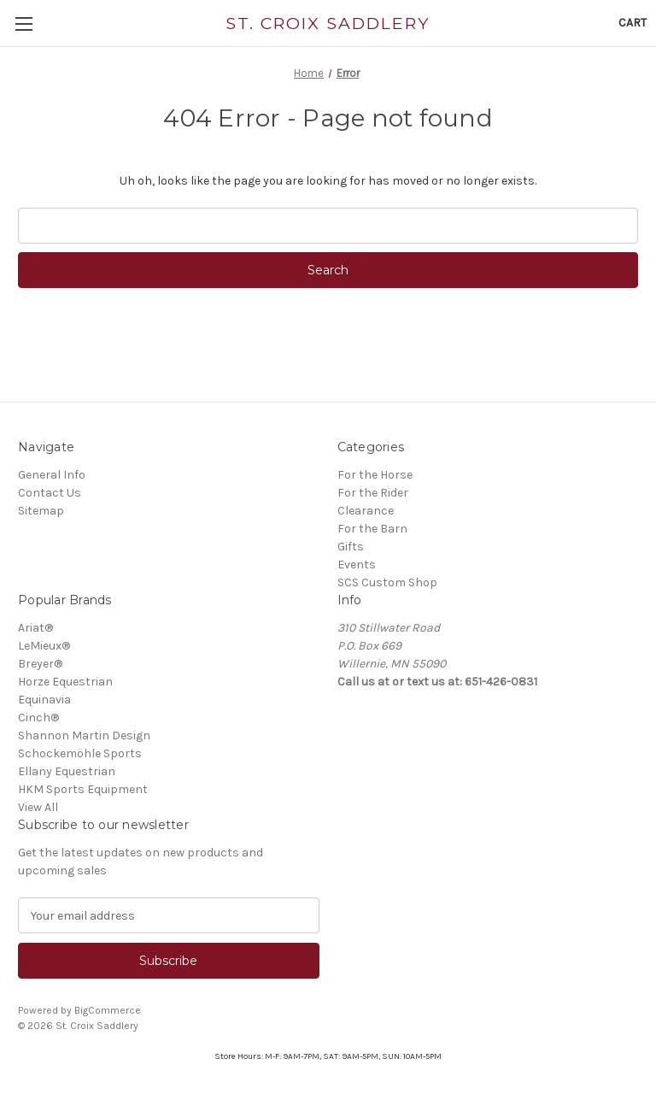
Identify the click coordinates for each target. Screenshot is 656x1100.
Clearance (365, 510)
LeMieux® (44, 645)
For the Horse (375, 475)
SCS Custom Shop (387, 582)
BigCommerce (107, 1010)
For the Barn (372, 528)
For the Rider (372, 492)
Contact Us (49, 492)
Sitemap (41, 510)
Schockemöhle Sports (80, 753)
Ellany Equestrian (66, 771)
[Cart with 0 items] (632, 23)
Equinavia (44, 699)
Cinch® (38, 717)
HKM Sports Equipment (83, 789)
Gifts (350, 546)
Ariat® (35, 628)
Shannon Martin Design (84, 735)
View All (38, 807)
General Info (51, 475)
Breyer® (40, 663)
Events (356, 564)
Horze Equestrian (65, 681)
